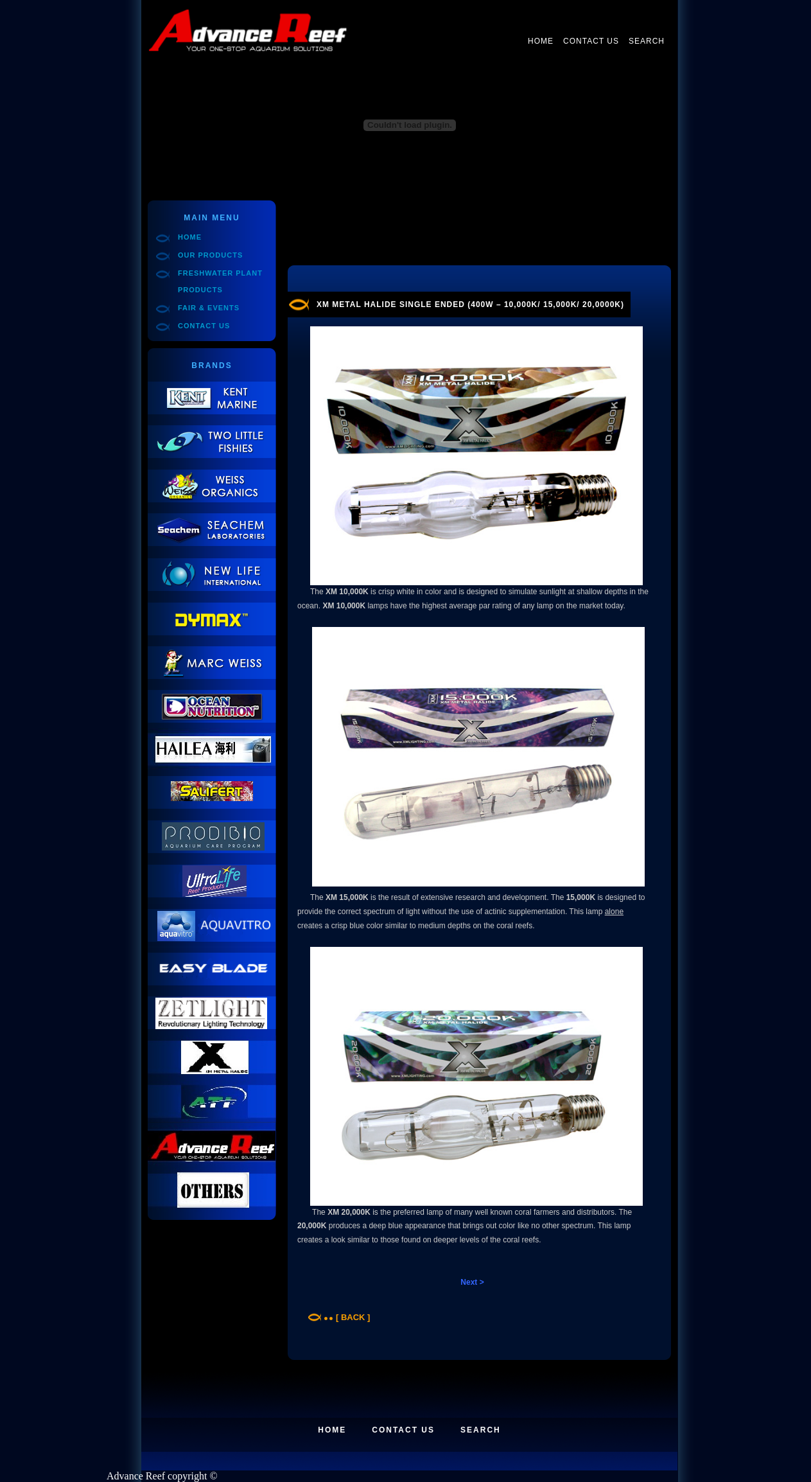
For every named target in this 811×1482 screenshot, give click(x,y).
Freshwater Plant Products (220, 281)
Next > (472, 1282)
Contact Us (591, 41)
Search (647, 41)
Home (541, 41)
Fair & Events (209, 308)
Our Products (210, 255)
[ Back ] (353, 1317)
